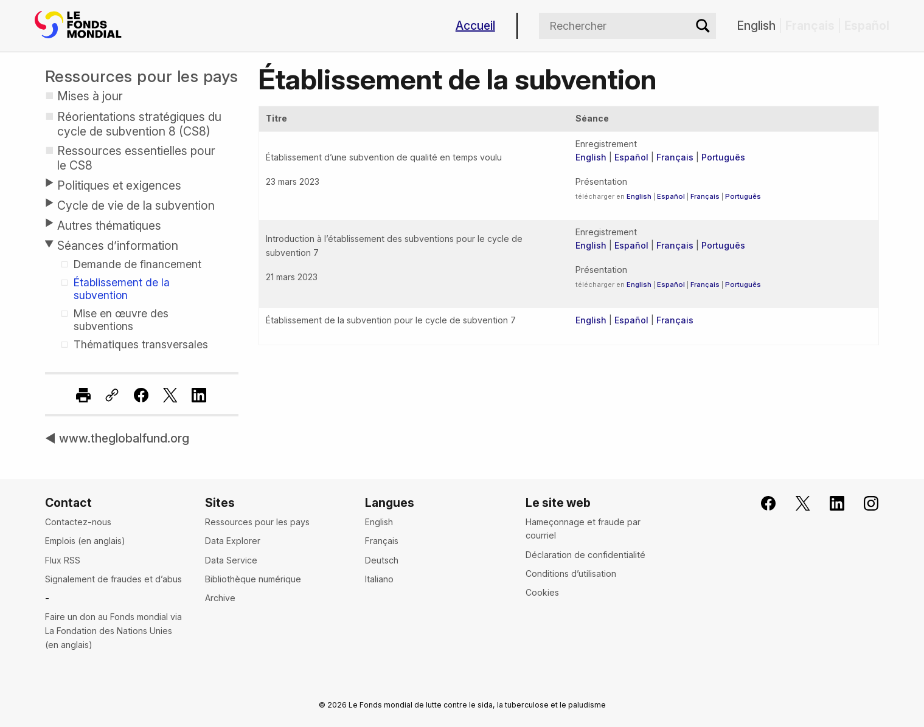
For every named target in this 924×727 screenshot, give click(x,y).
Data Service (231, 560)
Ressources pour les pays (141, 76)
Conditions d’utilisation (571, 573)
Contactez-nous (78, 522)
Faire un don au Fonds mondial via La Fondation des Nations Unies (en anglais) (113, 630)
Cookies (542, 592)
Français (674, 157)
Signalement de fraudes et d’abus (113, 579)
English (756, 25)
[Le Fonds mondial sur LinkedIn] (829, 503)
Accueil (475, 25)
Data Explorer (232, 541)
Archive (220, 598)
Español (631, 157)
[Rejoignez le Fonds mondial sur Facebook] (760, 503)
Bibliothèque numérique (253, 579)
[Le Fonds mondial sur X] (794, 503)
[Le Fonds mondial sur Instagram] (863, 503)
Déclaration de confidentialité (585, 555)
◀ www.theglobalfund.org (117, 438)
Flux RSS (62, 560)
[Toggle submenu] (48, 182)
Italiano (379, 579)
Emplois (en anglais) (85, 541)
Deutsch (381, 560)
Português (723, 157)
